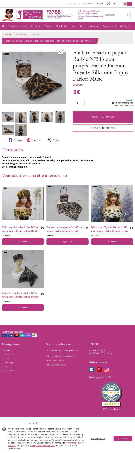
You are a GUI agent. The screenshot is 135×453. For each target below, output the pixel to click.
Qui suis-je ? (8, 362)
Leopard (35, 34)
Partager (15, 140)
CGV (4, 366)
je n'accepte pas (98, 438)
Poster (53, 140)
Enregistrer (35, 140)
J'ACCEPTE (122, 438)
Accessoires (21, 34)
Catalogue (7, 354)
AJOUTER (22, 241)
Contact (99, 3)
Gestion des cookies (55, 360)
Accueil (8, 34)
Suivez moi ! (8, 370)
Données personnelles (56, 364)
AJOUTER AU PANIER (103, 117)
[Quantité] (78, 103)
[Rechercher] (128, 15)
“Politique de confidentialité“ (42, 445)
